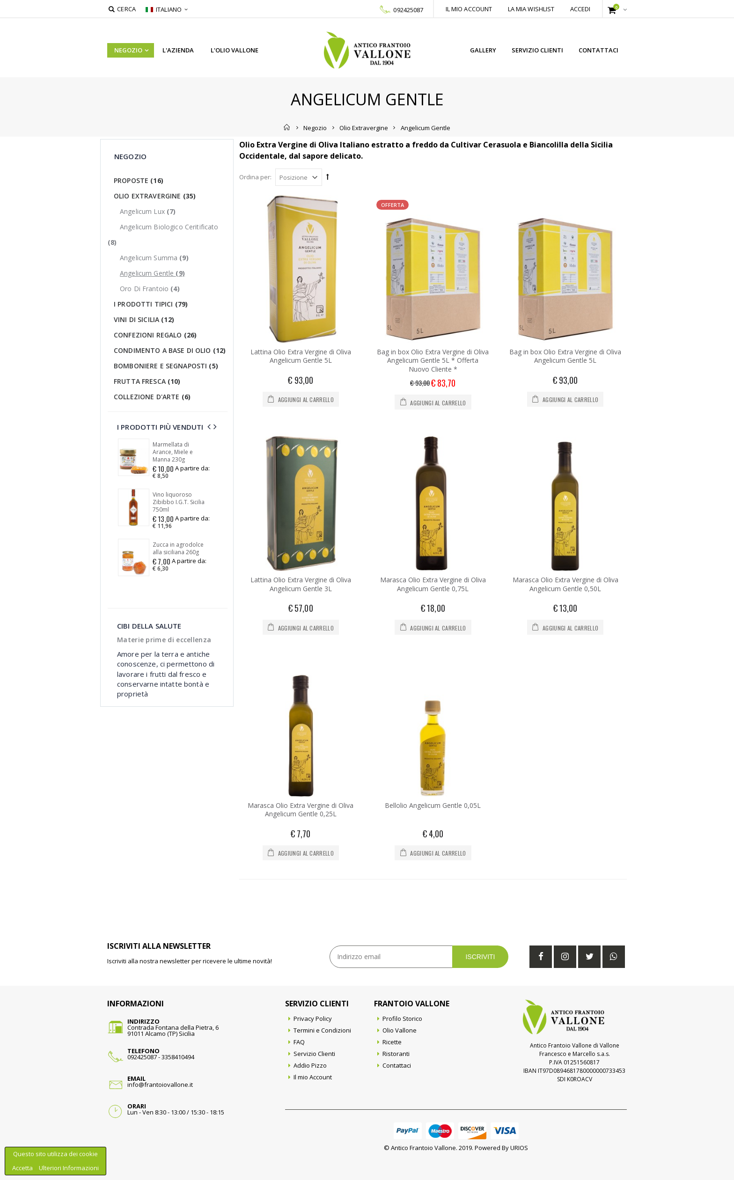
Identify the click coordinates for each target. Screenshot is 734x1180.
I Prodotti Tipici (151, 304)
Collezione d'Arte (152, 396)
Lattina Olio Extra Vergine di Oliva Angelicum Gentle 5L (300, 356)
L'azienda (178, 50)
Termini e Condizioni (322, 1030)
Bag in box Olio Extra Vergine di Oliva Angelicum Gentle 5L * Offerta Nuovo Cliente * (433, 360)
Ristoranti (396, 1053)
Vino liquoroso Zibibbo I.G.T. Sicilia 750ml (179, 502)
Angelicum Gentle (152, 273)
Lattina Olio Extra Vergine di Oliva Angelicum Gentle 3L (300, 584)
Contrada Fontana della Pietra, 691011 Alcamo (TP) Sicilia (173, 1030)
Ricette (392, 1042)
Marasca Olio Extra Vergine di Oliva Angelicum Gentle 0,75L (433, 584)
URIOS (519, 1147)
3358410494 (177, 1057)
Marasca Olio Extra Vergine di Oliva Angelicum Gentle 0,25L (300, 810)
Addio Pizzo (310, 1065)
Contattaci (598, 50)
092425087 (408, 10)
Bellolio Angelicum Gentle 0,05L (433, 805)
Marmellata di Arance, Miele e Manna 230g (173, 452)
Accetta (23, 1168)
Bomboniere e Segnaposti (166, 365)
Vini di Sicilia (144, 319)
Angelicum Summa (154, 257)
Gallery (483, 50)
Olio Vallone (399, 1030)
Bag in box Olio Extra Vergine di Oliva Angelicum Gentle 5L (565, 356)
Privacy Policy (313, 1018)
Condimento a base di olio (170, 350)
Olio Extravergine (363, 127)
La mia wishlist (531, 9)
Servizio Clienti (537, 50)
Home (287, 127)
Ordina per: (255, 177)
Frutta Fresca (147, 381)
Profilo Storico (402, 1018)
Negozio (128, 50)
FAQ (299, 1042)
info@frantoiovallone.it (160, 1084)
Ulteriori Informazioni (69, 1168)
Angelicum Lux (148, 211)
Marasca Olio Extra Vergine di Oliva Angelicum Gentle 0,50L (565, 584)
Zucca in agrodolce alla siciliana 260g (178, 548)
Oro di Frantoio (150, 288)
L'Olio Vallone (234, 50)
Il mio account (469, 9)
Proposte (138, 180)
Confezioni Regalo (155, 334)
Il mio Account (313, 1077)
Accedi (580, 9)
